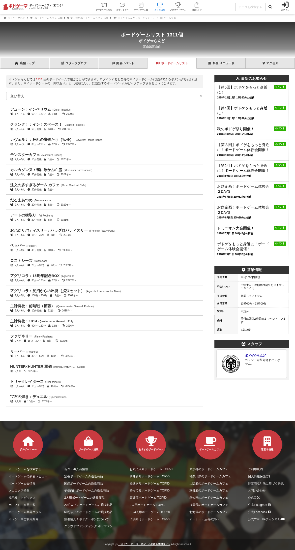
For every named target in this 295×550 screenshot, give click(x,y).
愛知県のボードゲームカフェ (208, 497)
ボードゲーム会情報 (22, 483)
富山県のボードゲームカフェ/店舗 (87, 18)
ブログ (74, 63)
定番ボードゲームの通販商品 (83, 476)
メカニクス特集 (19, 490)
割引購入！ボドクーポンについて (86, 519)
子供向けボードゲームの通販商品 (86, 490)
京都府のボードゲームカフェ (208, 490)
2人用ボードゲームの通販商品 (84, 497)
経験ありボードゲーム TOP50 (150, 483)
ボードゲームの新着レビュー (28, 476)
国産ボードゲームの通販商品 (83, 483)
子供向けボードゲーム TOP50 (150, 519)
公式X (254, 497)
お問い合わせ (257, 490)
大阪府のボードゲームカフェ (208, 483)
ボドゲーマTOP (14, 18)
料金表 (221, 63)
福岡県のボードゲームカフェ (208, 505)
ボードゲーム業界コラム (25, 512)
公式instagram (260, 505)
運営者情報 (267, 443)
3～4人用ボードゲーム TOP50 (150, 512)
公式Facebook (260, 512)
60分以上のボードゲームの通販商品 (88, 512)
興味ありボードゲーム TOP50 (150, 476)
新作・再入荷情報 (76, 469)
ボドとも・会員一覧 (22, 505)
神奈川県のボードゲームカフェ (210, 476)
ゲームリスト (169, 18)
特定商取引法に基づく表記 (266, 483)
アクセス (270, 63)
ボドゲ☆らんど (152, 41)
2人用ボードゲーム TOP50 (147, 505)
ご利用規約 (255, 469)
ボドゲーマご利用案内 (23, 519)
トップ (25, 63)
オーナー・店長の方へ (204, 519)
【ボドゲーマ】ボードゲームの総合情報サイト (144, 544)
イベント (123, 63)
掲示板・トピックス (22, 497)
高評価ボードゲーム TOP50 (148, 497)
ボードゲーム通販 (88, 443)
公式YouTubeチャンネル (267, 519)
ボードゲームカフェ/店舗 (46, 18)
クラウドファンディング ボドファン (88, 526)
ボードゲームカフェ (210, 443)
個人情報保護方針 (260, 476)
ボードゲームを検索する (25, 469)
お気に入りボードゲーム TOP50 (151, 469)
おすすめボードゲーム (151, 443)
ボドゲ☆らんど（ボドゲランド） (134, 18)
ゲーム (172, 63)
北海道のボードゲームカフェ (208, 512)
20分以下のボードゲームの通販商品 (88, 505)
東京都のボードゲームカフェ (208, 469)
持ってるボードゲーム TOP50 (150, 490)
